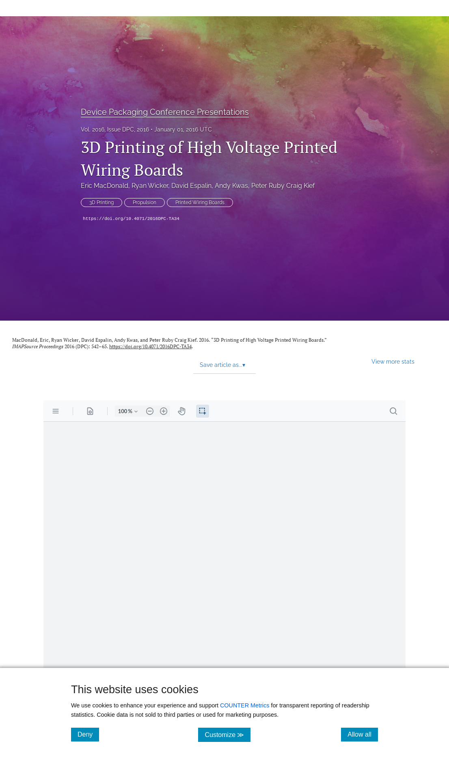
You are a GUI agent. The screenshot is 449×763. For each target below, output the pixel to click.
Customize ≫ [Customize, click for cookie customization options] (227, 734)
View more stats (392, 361)
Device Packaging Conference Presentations (165, 112)
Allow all (363, 734)
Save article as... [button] (222, 365)
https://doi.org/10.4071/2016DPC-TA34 (131, 218)
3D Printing (101, 202)
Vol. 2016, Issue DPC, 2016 (115, 129)
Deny (88, 734)
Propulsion (144, 202)
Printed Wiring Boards (199, 202)
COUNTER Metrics (245, 705)
